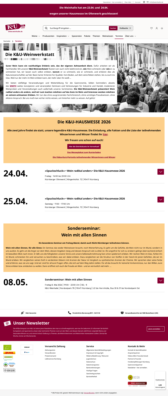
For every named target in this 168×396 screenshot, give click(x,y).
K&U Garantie (31, 313)
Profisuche (125, 28)
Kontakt (138, 2)
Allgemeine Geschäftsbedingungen (98, 350)
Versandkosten (50, 353)
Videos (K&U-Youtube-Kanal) (138, 356)
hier (105, 134)
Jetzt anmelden (155, 329)
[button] (160, 172)
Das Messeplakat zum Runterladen (84, 152)
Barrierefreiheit (91, 376)
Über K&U (128, 2)
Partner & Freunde (134, 359)
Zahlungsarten (50, 350)
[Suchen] (113, 28)
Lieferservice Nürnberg (53, 359)
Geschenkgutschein (93, 373)
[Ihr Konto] (156, 28)
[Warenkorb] (162, 28)
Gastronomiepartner (135, 365)
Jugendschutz (91, 359)
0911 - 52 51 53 (95, 313)
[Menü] (164, 372)
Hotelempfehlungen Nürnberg (139, 362)
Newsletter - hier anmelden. (137, 368)
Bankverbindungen (93, 368)
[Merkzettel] (151, 28)
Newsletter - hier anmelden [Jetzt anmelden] (112, 2)
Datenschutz (90, 362)
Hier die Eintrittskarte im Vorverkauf (84, 146)
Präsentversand (50, 356)
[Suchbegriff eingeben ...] (78, 28)
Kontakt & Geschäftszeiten (137, 350)
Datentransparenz (92, 365)
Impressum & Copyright (94, 353)
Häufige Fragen (91, 371)
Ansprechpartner (134, 353)
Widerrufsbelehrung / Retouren (97, 356)
